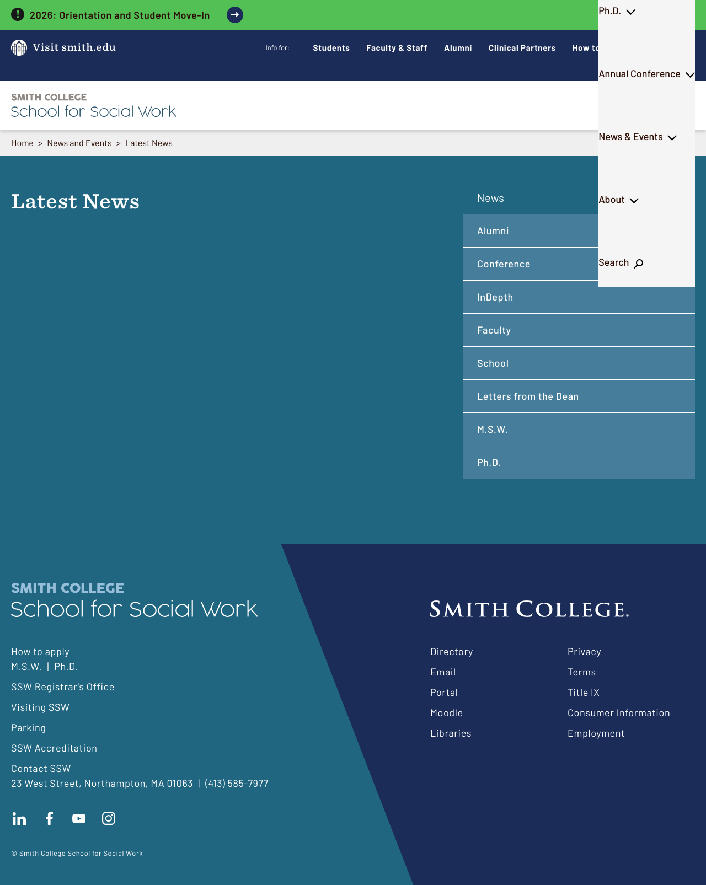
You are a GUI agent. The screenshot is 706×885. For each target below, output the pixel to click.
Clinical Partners (522, 47)
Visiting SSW (40, 707)
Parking (28, 727)
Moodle (446, 712)
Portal (444, 692)
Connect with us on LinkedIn (19, 818)
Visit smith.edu (74, 47)
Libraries (451, 733)
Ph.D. (356, 105)
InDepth (495, 297)
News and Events (79, 143)
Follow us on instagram (108, 818)
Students (331, 47)
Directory (451, 651)
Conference (504, 264)
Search (665, 105)
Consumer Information (619, 712)
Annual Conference (436, 105)
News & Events (537, 105)
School (493, 363)
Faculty (494, 330)
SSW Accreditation (54, 748)
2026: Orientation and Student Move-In (120, 15)
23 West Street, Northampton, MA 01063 (102, 783)
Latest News (149, 143)
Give (658, 47)
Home (22, 143)
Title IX (584, 692)
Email (443, 672)
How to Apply (599, 47)
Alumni (458, 47)
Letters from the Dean (528, 396)
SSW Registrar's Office (63, 686)
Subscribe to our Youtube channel (79, 818)
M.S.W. (302, 105)
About (609, 105)
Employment (596, 733)
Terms (582, 672)
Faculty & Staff (397, 47)
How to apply (40, 651)
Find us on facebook (49, 818)
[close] (687, 15)
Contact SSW (41, 768)
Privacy (584, 651)
